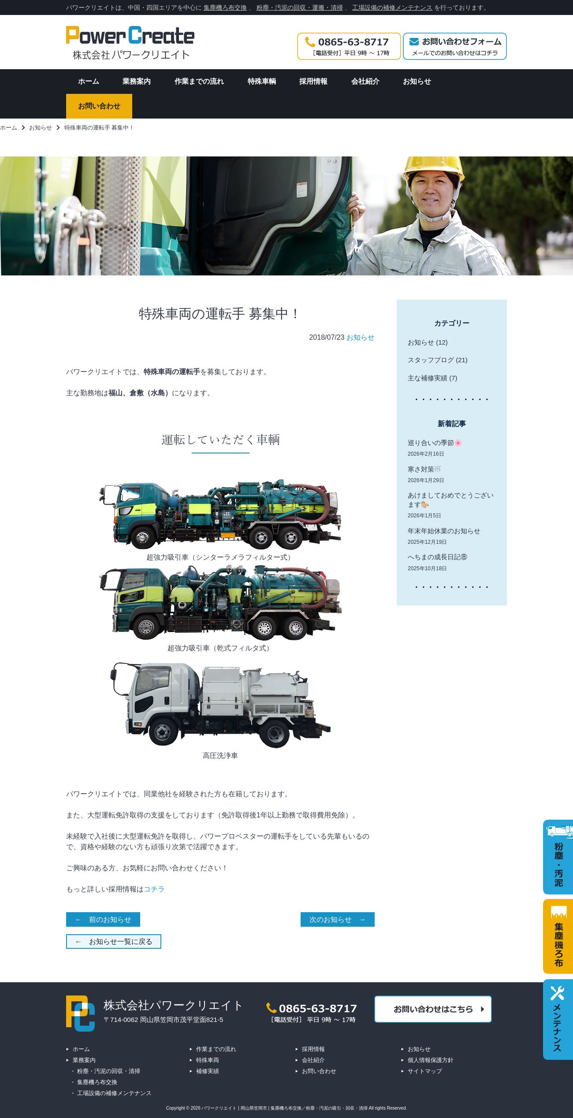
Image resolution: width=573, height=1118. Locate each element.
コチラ (154, 889)
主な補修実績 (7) (433, 378)
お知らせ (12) (428, 342)
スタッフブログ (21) (438, 360)
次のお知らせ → (337, 919)
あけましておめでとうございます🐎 (451, 499)
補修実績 (207, 1071)
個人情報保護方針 (431, 1060)
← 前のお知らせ (103, 919)
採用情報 (313, 1049)
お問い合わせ (319, 1071)
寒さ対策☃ (424, 469)
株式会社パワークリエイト (174, 1005)
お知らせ (360, 337)
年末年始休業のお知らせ (444, 531)
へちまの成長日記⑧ (437, 557)
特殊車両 (207, 1060)
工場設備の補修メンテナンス (392, 7)
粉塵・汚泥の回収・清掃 (108, 1071)
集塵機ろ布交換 (225, 7)
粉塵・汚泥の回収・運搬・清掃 (300, 7)
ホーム (81, 1049)
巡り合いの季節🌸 (435, 442)
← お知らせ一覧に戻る (114, 941)
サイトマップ (425, 1071)
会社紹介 (313, 1060)
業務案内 (84, 1060)
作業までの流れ (216, 1049)
